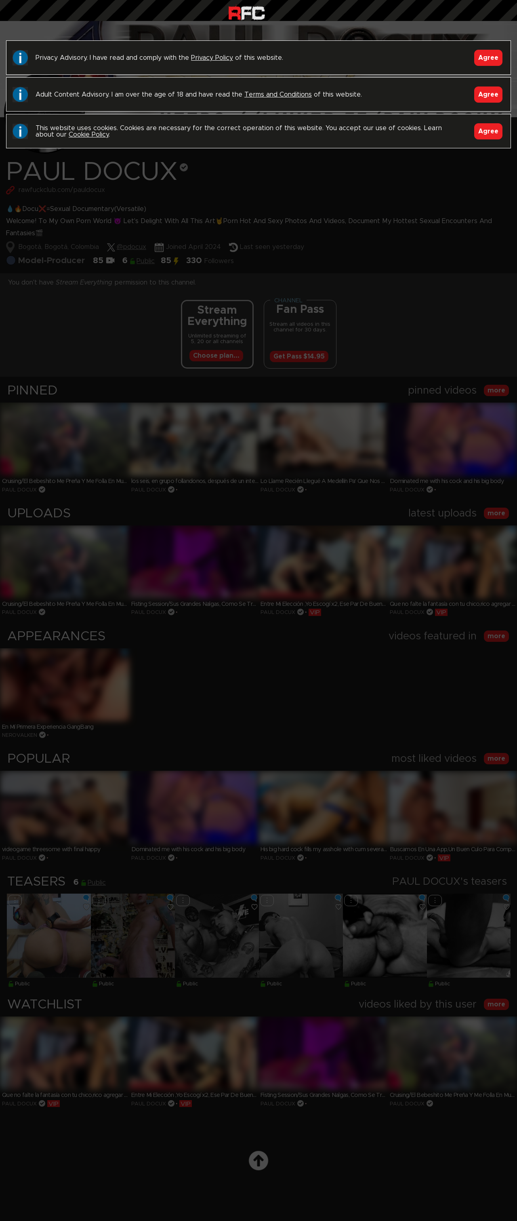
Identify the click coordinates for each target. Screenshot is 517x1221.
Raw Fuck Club (246, 12)
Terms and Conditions (278, 94)
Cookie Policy (89, 134)
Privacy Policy (212, 58)
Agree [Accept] (488, 58)
